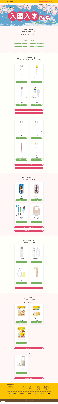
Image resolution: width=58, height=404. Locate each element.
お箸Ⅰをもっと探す (28, 110)
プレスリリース (24, 391)
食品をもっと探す (29, 350)
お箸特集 (21, 43)
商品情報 (9, 4)
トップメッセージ (9, 391)
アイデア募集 (38, 391)
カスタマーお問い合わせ (49, 4)
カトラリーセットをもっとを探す (29, 228)
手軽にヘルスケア (21, 46)
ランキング (16, 390)
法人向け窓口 (47, 1)
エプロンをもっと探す (29, 232)
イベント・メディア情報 (25, 390)
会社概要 (9, 392)
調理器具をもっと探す (29, 380)
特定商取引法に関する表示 (48, 391)
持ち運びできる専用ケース (29, 113)
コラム (25, 4)
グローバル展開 (9, 390)
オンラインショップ (42, 1)
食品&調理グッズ (36, 46)
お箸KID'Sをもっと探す (29, 165)
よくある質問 (41, 4)
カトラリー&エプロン (36, 43)
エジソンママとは (16, 4)
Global (52, 1)
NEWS (33, 4)
